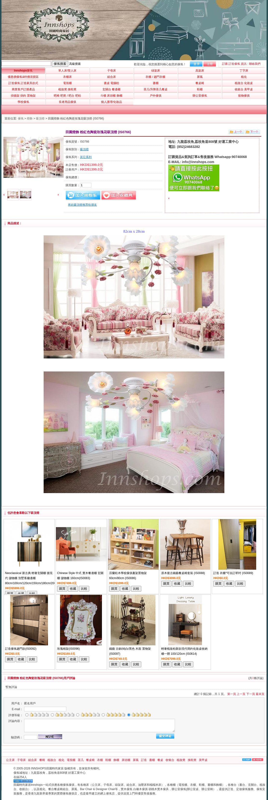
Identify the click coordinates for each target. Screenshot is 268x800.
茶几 (81, 760)
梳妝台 (51, 760)
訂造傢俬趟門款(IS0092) (20, 648)
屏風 (136, 760)
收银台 (170, 760)
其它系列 (86, 157)
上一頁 (241, 694)
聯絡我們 (255, 64)
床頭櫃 (126, 760)
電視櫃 (71, 760)
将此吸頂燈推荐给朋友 (82, 204)
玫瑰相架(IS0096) (68, 648)
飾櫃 (116, 760)
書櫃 (152, 760)
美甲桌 (203, 760)
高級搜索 (75, 64)
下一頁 (250, 694)
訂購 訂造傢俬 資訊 (234, 64)
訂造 (144, 760)
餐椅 (42, 760)
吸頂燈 (40, 118)
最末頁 (260, 694)
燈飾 (30, 118)
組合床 (32, 760)
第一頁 (231, 694)
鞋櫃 (108, 760)
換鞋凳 (192, 760)
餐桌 (160, 760)
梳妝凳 (181, 760)
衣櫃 (100, 760)
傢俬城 (17, 772)
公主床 (10, 760)
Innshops (23, 70)
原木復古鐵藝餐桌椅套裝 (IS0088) (183, 573)
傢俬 (21, 118)
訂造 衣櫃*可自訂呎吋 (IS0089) (233, 573)
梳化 (61, 760)
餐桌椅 (90, 760)
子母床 (21, 760)
